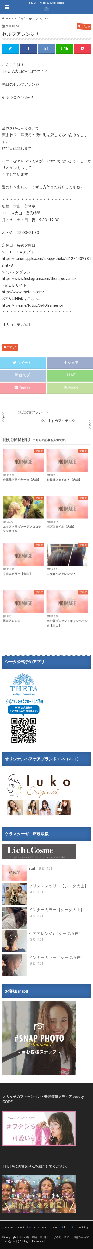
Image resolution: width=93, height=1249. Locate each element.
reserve (8, 1227)
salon (32, 1227)
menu (43, 1227)
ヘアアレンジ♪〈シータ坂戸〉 (42, 941)
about (21, 1227)
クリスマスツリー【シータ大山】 (45, 894)
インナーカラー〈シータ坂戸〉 (43, 965)
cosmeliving (81, 1227)
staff (27, 873)
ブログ (11, 347)
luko (66, 1227)
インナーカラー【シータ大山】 (43, 918)
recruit (55, 1227)
